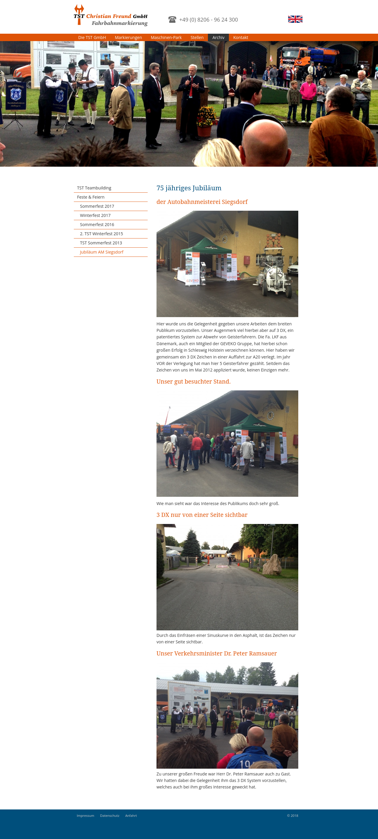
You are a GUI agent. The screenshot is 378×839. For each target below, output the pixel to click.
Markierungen (128, 37)
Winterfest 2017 (95, 215)
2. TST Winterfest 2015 (101, 233)
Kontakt (240, 37)
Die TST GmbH (92, 37)
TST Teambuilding (94, 188)
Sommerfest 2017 (97, 206)
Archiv (218, 37)
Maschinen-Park (166, 37)
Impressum (85, 815)
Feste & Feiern (91, 197)
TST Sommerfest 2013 (101, 243)
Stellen (196, 37)
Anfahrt (131, 815)
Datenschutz (109, 815)
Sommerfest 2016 (97, 224)
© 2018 (292, 815)
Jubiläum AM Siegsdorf (101, 252)
